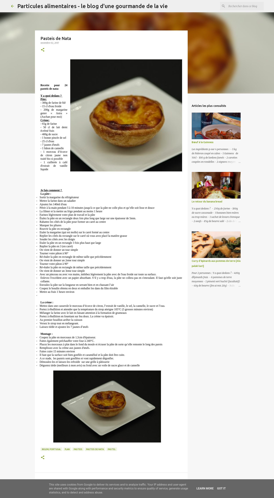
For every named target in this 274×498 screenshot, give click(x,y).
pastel (112, 449)
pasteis (78, 449)
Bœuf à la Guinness (202, 142)
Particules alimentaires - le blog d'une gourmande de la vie (92, 6)
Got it (221, 488)
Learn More (205, 488)
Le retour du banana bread (207, 201)
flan (67, 449)
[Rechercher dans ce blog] (245, 6)
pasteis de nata (95, 449)
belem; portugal (51, 449)
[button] (43, 50)
